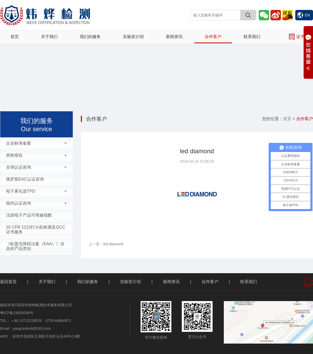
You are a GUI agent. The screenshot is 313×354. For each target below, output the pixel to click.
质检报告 (36, 155)
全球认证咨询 (36, 167)
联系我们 (252, 36)
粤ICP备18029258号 (16, 313)
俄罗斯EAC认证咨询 (25, 179)
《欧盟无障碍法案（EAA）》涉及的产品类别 (35, 246)
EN (303, 15)
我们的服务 (90, 36)
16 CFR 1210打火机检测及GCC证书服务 (35, 229)
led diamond (106, 244)
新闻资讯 (174, 36)
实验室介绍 (133, 36)
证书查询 (301, 37)
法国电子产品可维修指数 (29, 215)
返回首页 (8, 281)
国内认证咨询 (36, 203)
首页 (14, 36)
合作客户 (213, 36)
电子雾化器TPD (36, 191)
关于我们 (49, 36)
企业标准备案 (36, 143)
